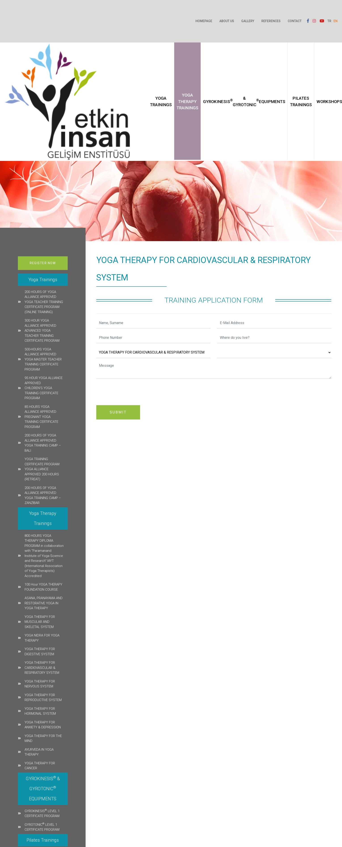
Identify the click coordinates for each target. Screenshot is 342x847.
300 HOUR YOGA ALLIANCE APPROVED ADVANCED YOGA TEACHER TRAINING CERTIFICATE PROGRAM (42, 330)
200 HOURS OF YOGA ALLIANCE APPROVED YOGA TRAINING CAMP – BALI (43, 443)
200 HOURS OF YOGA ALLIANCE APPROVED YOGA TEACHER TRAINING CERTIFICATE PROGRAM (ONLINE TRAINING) (44, 302)
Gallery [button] (247, 21)
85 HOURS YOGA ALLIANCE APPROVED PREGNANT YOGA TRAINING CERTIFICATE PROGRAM (41, 417)
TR (329, 21)
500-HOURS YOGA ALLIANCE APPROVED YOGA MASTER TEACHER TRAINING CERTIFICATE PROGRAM (43, 359)
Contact (295, 21)
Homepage (203, 21)
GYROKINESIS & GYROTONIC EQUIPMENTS (244, 101)
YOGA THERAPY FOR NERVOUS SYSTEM (40, 684)
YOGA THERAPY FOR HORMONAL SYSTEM (40, 711)
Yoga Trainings (161, 101)
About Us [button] (226, 21)
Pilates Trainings (301, 101)
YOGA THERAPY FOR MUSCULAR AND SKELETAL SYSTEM (40, 622)
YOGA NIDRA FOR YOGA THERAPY (42, 638)
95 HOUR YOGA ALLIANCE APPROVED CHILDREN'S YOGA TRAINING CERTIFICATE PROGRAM (44, 388)
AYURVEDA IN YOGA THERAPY (39, 752)
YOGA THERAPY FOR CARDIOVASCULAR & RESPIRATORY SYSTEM (42, 668)
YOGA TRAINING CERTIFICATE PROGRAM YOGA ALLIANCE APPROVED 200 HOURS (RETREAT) (42, 469)
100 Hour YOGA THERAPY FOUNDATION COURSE (43, 587)
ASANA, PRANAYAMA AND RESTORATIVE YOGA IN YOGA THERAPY (44, 603)
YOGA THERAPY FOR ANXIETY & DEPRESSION (43, 724)
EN (336, 21)
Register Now (43, 263)
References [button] (271, 21)
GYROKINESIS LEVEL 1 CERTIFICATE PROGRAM (42, 813)
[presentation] (130, 391)
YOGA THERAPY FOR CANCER (40, 765)
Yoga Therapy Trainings (187, 101)
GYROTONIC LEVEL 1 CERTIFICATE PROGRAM (42, 827)
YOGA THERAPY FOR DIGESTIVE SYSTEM (40, 651)
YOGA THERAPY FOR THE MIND (43, 738)
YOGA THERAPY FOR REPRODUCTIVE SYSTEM (43, 697)
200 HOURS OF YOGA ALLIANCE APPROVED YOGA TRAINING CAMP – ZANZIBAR (43, 495)
